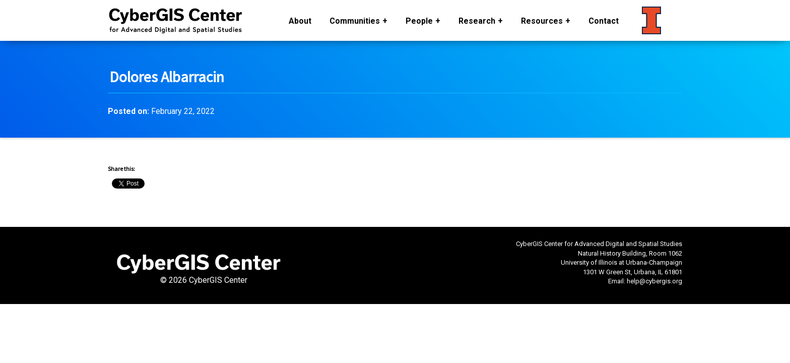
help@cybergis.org (654, 281)
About (300, 21)
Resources (542, 21)
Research (476, 21)
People (419, 21)
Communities (355, 21)
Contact (603, 21)
